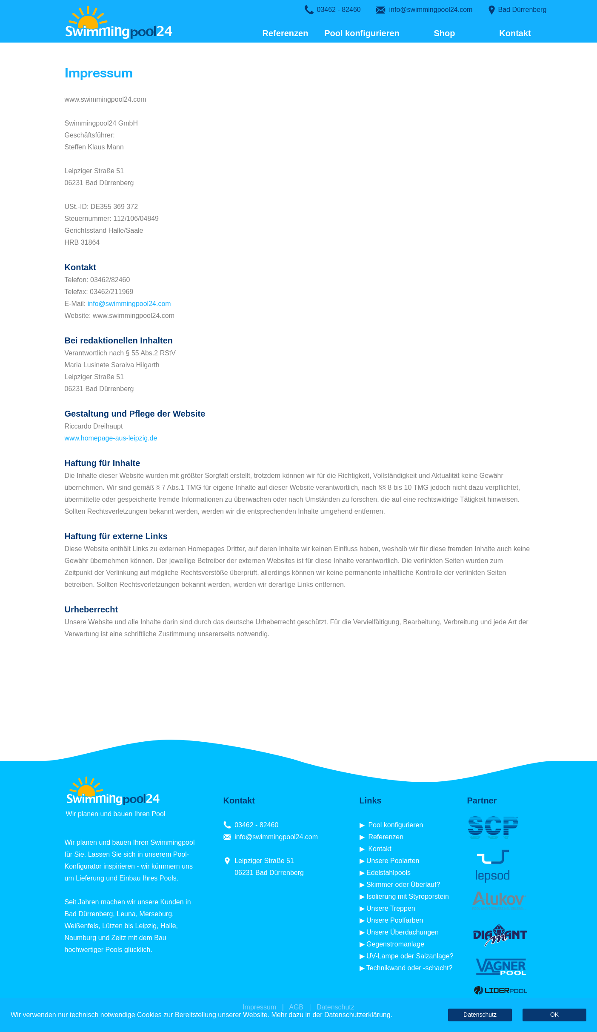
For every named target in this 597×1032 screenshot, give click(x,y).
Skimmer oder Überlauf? (403, 884)
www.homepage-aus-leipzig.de (111, 438)
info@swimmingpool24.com (431, 9)
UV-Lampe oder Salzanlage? (410, 956)
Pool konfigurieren (362, 33)
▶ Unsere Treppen (387, 908)
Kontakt (515, 33)
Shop (438, 33)
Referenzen (285, 33)
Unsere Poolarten (393, 860)
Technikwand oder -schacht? (409, 968)
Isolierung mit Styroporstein (407, 896)
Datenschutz (480, 1014)
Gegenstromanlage (395, 944)
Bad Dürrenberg (522, 9)
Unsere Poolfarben (394, 920)
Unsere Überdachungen (402, 932)
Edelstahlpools (388, 872)
